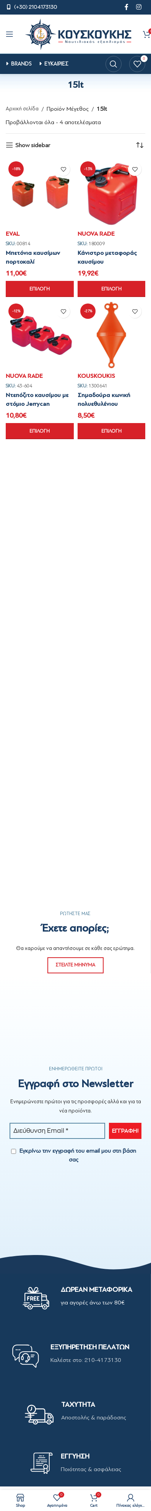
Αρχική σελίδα (22, 108)
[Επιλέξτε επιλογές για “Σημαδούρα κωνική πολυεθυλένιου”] (112, 431)
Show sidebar (32, 145)
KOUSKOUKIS (96, 376)
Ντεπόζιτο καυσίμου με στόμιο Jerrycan (37, 399)
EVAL (12, 234)
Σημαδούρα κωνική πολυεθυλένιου (104, 399)
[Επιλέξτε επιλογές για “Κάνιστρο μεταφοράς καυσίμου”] (112, 289)
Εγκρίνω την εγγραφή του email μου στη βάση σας (73, 1155)
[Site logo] (78, 34)
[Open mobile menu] (9, 34)
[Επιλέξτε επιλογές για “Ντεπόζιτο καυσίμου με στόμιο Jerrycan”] (40, 431)
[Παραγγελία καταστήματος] (139, 145)
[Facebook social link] (126, 7)
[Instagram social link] (138, 7)
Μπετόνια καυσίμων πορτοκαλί (33, 257)
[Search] (113, 64)
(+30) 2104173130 (35, 7)
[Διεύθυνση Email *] (57, 1131)
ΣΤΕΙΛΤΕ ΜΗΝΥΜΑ (75, 964)
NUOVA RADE (96, 234)
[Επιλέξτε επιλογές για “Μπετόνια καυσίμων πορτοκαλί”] (40, 289)
